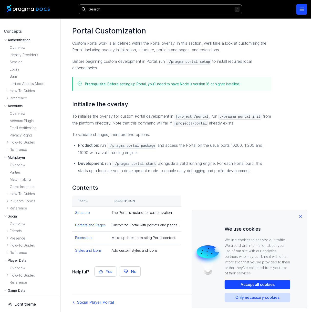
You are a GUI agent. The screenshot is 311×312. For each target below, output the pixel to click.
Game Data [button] (16, 290)
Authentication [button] (19, 40)
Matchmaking (20, 179)
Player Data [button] (17, 260)
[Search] (160, 9)
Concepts (13, 31)
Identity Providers (24, 55)
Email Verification (23, 128)
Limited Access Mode (27, 84)
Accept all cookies (257, 284)
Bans (14, 76)
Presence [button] (17, 238)
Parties (15, 172)
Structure (82, 212)
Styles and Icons (88, 250)
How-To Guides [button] (22, 91)
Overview (17, 47)
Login (14, 69)
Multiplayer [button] (16, 157)
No (130, 271)
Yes (105, 271)
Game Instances (22, 187)
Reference (18, 282)
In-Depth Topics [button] (22, 201)
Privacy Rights (21, 135)
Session (16, 62)
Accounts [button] (15, 106)
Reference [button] (18, 98)
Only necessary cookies (257, 297)
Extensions (83, 238)
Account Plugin (22, 121)
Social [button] (13, 216)
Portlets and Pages (90, 225)
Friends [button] (16, 231)
